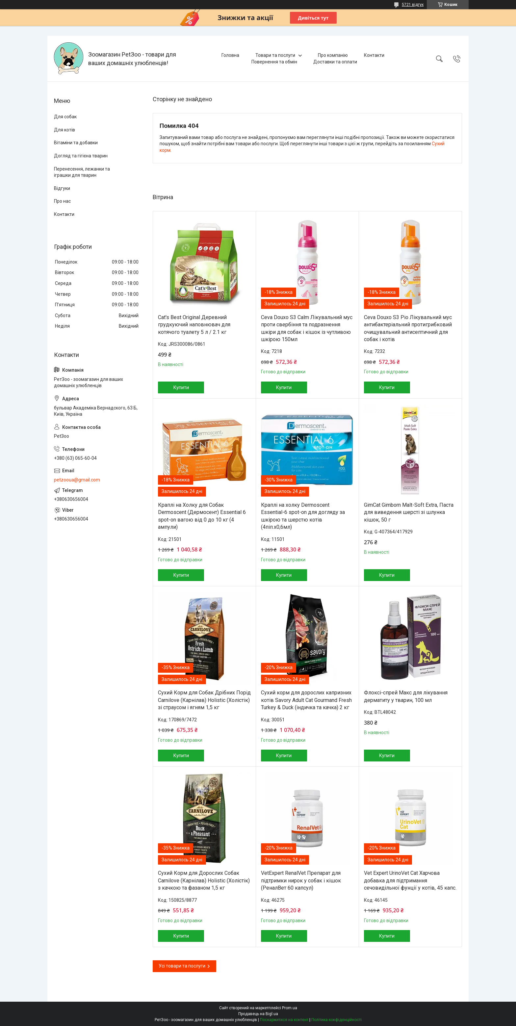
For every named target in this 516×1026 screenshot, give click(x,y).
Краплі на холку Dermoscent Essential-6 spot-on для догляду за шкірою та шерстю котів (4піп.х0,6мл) (303, 516)
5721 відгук (413, 4)
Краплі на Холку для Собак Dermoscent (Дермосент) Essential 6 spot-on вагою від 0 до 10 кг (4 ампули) (202, 516)
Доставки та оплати (335, 61)
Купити (181, 387)
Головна (230, 55)
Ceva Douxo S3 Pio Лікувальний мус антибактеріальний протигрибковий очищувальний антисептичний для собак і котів (408, 328)
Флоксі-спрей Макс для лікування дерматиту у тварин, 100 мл (406, 696)
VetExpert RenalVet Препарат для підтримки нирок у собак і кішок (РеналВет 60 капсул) (301, 880)
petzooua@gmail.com (77, 479)
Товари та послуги (275, 55)
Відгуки (62, 188)
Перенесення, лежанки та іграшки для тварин (82, 172)
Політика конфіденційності (336, 1019)
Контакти (374, 55)
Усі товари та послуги (182, 965)
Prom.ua (289, 1008)
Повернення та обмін (274, 61)
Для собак (65, 116)
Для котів (64, 129)
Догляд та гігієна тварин (81, 155)
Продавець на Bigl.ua (258, 1014)
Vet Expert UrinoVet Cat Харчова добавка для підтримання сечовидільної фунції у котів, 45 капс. (410, 880)
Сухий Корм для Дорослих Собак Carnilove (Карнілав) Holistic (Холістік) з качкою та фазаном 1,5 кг (204, 880)
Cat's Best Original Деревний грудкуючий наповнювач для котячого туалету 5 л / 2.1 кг (194, 324)
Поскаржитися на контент (284, 1019)
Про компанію (333, 55)
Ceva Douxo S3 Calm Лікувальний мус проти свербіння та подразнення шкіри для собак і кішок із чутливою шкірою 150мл (306, 328)
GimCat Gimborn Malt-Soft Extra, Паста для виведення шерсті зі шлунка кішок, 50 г (408, 512)
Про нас (62, 201)
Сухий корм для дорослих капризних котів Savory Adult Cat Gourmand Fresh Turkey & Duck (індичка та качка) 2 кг (306, 700)
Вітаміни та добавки (76, 142)
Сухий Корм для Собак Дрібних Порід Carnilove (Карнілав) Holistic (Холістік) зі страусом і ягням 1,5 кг (204, 700)
